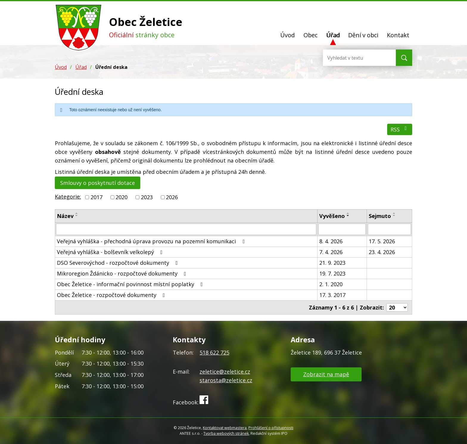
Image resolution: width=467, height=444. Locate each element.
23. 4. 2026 (382, 252)
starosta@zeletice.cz (226, 380)
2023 (147, 197)
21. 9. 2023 (332, 262)
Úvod (287, 35)
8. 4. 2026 (331, 241)
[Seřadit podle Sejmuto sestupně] (394, 215)
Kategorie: (68, 196)
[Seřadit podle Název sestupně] (77, 215)
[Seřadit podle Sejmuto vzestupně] (394, 213)
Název (65, 215)
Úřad (333, 35)
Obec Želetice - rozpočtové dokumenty (112, 294)
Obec (310, 35)
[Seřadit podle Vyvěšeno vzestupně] (348, 213)
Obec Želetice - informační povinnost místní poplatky (131, 284)
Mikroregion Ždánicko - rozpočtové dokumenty (123, 273)
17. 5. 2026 (382, 241)
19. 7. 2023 (332, 273)
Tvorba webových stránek (226, 433)
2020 (121, 197)
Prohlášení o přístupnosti (270, 427)
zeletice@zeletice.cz (225, 371)
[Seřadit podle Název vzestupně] (77, 213)
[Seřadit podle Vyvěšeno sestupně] (348, 215)
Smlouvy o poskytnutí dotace (97, 182)
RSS (399, 129)
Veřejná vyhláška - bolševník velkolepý (111, 252)
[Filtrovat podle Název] (186, 229)
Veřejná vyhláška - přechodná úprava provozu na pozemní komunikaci (152, 241)
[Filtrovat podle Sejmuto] (389, 229)
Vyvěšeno (332, 215)
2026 (172, 197)
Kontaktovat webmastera (225, 427)
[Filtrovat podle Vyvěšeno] (342, 229)
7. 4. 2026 (331, 252)
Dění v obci (363, 35)
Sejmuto (380, 215)
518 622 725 (214, 352)
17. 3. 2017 (332, 294)
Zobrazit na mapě (326, 374)
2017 (96, 197)
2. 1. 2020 (331, 284)
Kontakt (398, 35)
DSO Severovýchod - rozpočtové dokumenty (118, 262)
